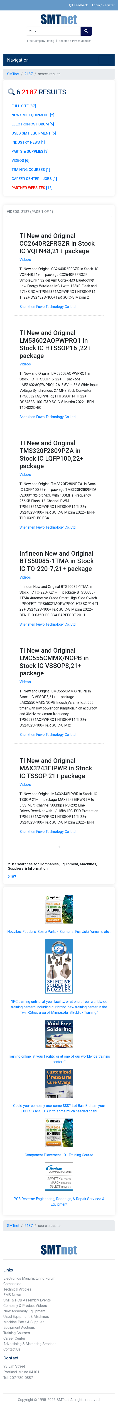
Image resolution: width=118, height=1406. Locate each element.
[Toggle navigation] (104, 60)
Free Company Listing (40, 40)
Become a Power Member (75, 40)
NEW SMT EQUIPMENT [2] (33, 115)
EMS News (12, 1295)
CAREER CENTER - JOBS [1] (34, 179)
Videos (25, 259)
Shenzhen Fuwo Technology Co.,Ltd (48, 307)
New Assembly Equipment (24, 1311)
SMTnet (13, 74)
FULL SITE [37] (24, 106)
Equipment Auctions (19, 1327)
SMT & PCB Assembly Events (27, 1300)
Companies (12, 1284)
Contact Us (12, 1349)
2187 (12, 877)
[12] (32, 188)
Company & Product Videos (25, 1306)
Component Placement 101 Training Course (59, 1155)
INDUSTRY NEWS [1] (28, 142)
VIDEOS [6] (20, 160)
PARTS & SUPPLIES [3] (30, 151)
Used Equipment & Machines (26, 1316)
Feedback (78, 5)
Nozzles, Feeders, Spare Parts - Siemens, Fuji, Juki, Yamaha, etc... (59, 931)
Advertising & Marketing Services (30, 1344)
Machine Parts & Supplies (23, 1322)
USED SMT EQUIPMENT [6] (34, 133)
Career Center (14, 1338)
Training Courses (16, 1333)
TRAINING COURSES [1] (31, 169)
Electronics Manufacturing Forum (29, 1278)
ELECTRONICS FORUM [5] (33, 124)
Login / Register (103, 5)
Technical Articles (17, 1289)
